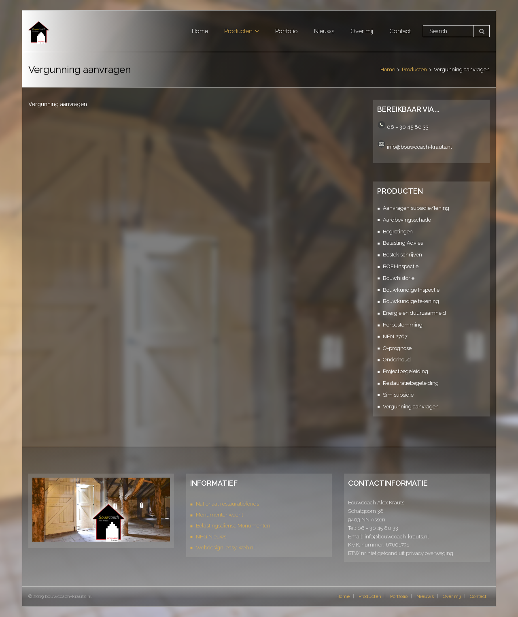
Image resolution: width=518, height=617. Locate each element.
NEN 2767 (395, 336)
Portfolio (399, 596)
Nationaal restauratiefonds (227, 504)
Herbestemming (402, 325)
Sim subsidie (398, 395)
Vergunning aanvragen (411, 407)
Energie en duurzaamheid (414, 313)
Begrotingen (398, 231)
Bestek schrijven (402, 255)
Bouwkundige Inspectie (411, 290)
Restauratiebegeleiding (411, 383)
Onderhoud (397, 360)
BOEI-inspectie (400, 266)
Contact (478, 596)
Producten (414, 69)
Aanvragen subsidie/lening (416, 208)
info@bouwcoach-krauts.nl (419, 146)
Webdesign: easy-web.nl (225, 547)
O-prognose (397, 348)
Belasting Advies (403, 243)
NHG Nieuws (211, 537)
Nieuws (425, 596)
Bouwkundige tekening (411, 301)
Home (387, 69)
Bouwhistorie (398, 278)
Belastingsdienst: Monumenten (233, 526)
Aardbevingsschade (407, 220)
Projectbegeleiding (405, 371)
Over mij (452, 596)
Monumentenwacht (219, 515)
